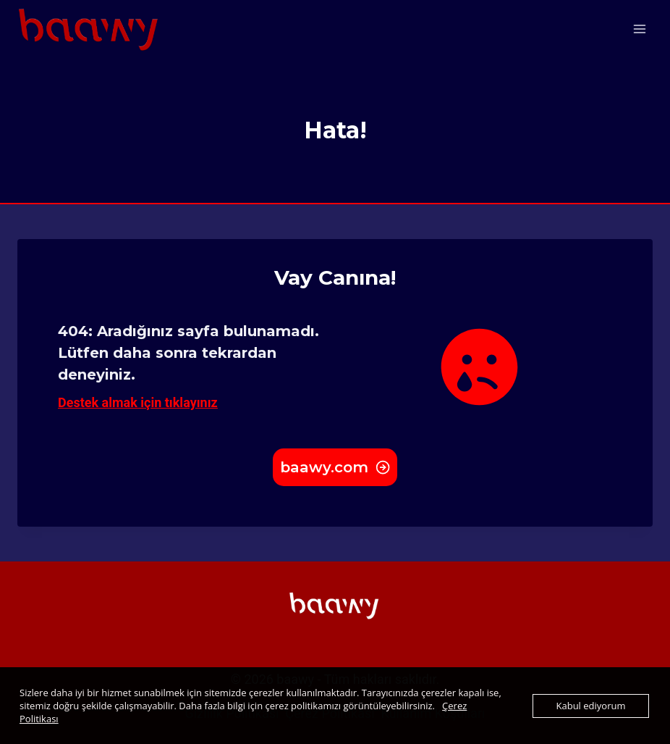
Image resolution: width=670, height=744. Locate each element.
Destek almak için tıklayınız (138, 402)
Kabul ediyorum (591, 705)
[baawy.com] (89, 28)
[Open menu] (639, 28)
